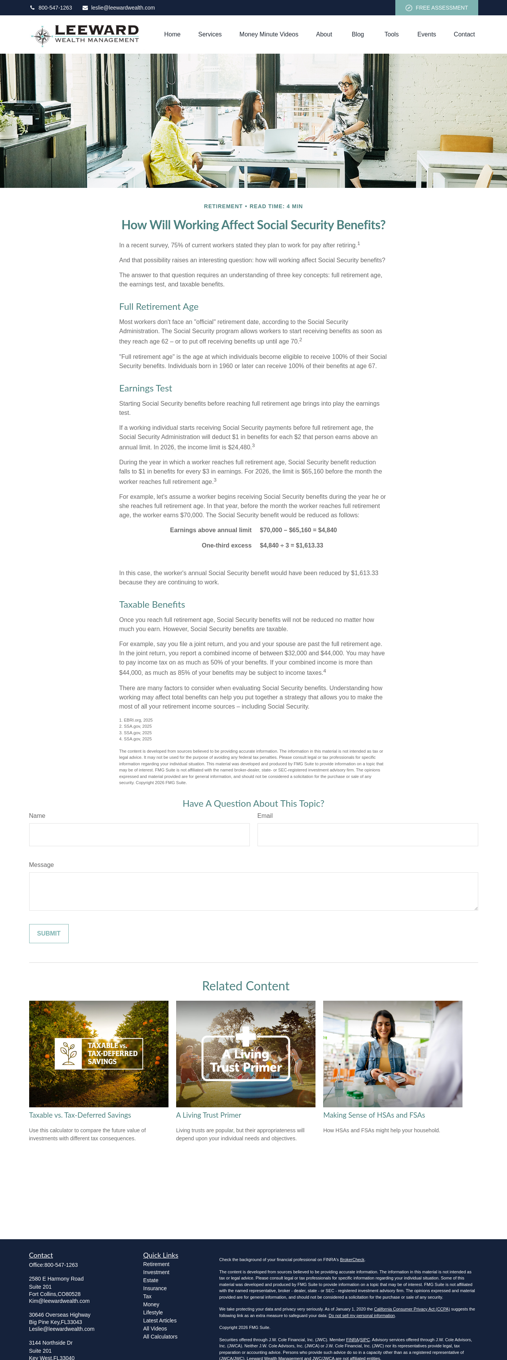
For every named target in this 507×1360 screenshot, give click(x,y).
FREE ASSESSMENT (436, 8)
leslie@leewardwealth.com (118, 8)
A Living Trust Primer (208, 1115)
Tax (147, 1296)
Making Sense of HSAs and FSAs (374, 1115)
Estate (151, 1280)
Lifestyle (153, 1312)
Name (37, 815)
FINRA (352, 1339)
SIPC (365, 1339)
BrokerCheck (352, 1259)
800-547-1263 (50, 8)
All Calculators (160, 1337)
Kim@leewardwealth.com (59, 1301)
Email (265, 815)
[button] (172, 34)
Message (41, 865)
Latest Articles (160, 1320)
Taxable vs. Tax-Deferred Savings (80, 1115)
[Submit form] (49, 933)
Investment (156, 1272)
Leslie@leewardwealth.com (62, 1329)
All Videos (155, 1328)
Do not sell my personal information (362, 1315)
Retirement (156, 1264)
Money (151, 1304)
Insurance (155, 1288)
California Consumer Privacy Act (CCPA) (412, 1309)
